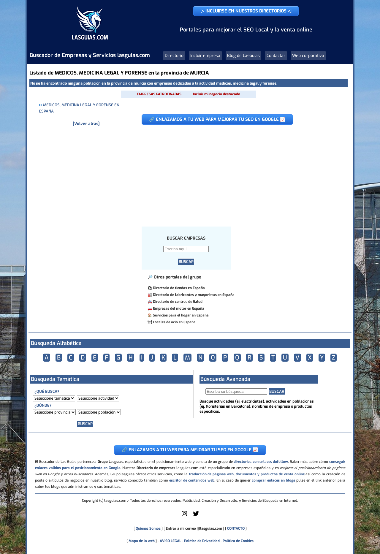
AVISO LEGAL (170, 541)
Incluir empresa (205, 55)
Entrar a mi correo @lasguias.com (194, 528)
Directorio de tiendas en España (179, 288)
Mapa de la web (141, 541)
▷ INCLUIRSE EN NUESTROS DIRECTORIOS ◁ (246, 11)
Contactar (276, 55)
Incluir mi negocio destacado (216, 94)
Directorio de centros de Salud (177, 301)
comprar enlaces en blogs (273, 480)
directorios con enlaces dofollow (261, 461)
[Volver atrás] (86, 123)
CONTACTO (236, 528)
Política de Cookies (238, 541)
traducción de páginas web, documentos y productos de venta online (247, 474)
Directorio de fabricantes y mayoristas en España (194, 294)
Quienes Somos (148, 528)
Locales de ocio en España (174, 322)
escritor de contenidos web (191, 480)
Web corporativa (308, 55)
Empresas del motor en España (178, 308)
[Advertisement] (238, 172)
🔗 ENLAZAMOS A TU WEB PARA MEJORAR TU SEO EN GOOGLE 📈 (217, 119)
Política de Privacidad (202, 541)
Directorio (174, 55)
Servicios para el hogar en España (181, 315)
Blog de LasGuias (243, 55)
